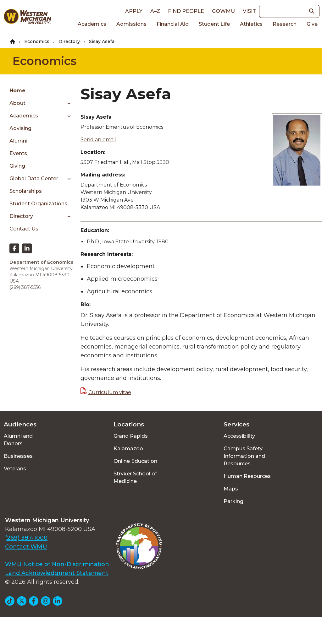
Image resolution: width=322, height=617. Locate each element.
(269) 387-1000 (26, 537)
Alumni (18, 141)
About (17, 103)
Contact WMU (26, 546)
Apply (133, 11)
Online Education (135, 461)
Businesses (18, 456)
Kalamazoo (128, 449)
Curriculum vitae (109, 392)
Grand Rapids (131, 436)
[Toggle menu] (66, 103)
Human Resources (247, 476)
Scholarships (25, 191)
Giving (17, 166)
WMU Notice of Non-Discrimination (57, 564)
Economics (36, 41)
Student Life (214, 24)
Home (17, 91)
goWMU (223, 11)
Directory (69, 41)
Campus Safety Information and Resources (244, 456)
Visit (249, 11)
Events (18, 153)
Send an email (98, 140)
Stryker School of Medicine (135, 477)
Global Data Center (33, 178)
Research (285, 24)
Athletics (251, 24)
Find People (186, 11)
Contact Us (23, 229)
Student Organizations (38, 204)
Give (312, 24)
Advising (20, 128)
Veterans (15, 469)
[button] (311, 11)
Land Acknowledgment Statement (56, 573)
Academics (92, 24)
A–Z (155, 11)
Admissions (131, 24)
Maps (231, 489)
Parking (233, 501)
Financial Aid (173, 24)
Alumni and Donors (18, 440)
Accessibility (239, 436)
